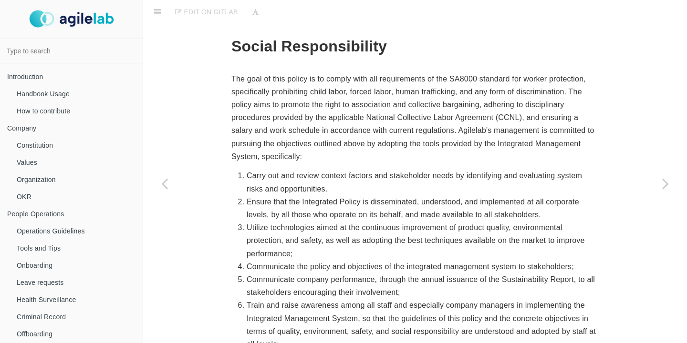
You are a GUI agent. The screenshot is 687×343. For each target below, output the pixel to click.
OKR (24, 197)
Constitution (35, 145)
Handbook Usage (43, 94)
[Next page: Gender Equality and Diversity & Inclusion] (665, 183)
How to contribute (43, 111)
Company (21, 128)
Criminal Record (41, 317)
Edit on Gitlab (206, 12)
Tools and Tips (39, 248)
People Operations (35, 214)
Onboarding (34, 265)
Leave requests (40, 282)
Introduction (25, 77)
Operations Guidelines (51, 231)
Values (27, 162)
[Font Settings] (255, 12)
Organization (36, 179)
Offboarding (34, 334)
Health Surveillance (46, 299)
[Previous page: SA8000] (164, 183)
